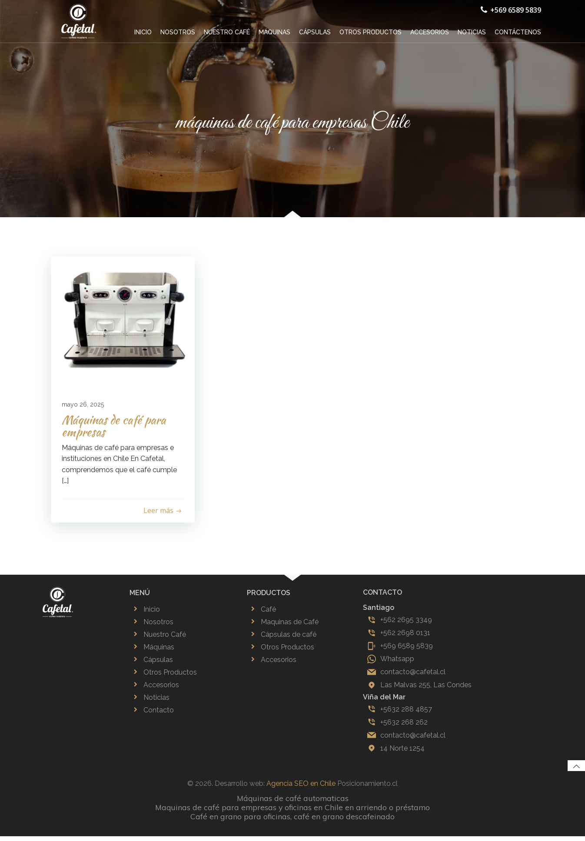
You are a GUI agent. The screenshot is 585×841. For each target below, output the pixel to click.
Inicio (144, 31)
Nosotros (179, 31)
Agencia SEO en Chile (301, 788)
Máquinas (276, 31)
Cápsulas (316, 31)
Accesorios (431, 31)
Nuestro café (228, 31)
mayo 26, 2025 (85, 405)
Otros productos (372, 31)
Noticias (473, 31)
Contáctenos (519, 31)
